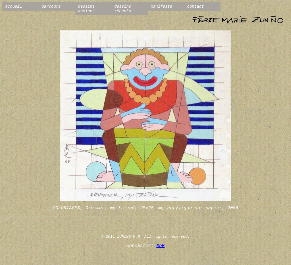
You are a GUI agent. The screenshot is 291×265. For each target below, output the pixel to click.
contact (195, 6)
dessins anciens (86, 8)
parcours (51, 6)
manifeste (161, 6)
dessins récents (123, 8)
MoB (160, 246)
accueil (13, 6)
